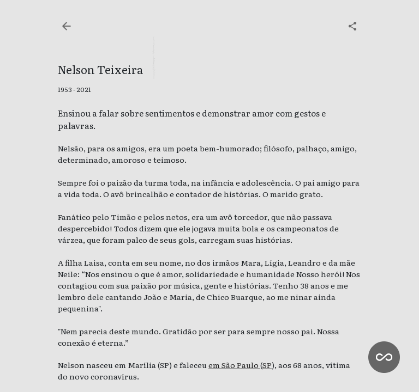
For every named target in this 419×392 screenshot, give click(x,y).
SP (267, 364)
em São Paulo (234, 364)
